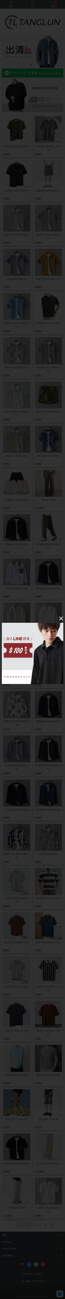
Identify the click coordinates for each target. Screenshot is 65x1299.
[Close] (61, 618)
